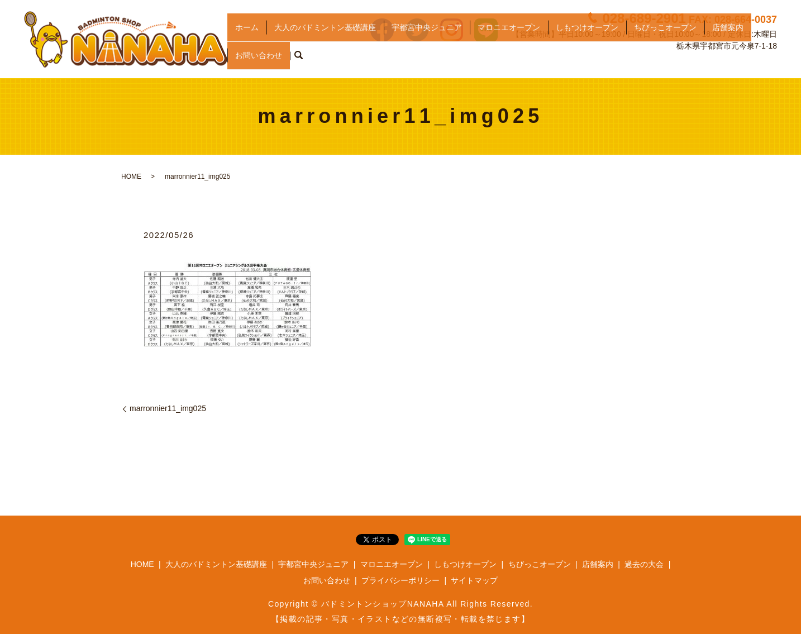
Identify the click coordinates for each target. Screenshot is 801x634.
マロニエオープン (509, 42)
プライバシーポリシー (400, 580)
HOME (131, 176)
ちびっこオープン (665, 42)
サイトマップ (474, 580)
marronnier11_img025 (168, 408)
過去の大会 (644, 564)
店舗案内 (727, 42)
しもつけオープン (587, 42)
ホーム (247, 42)
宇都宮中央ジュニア (427, 42)
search (298, 61)
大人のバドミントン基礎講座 (325, 42)
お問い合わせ (258, 60)
